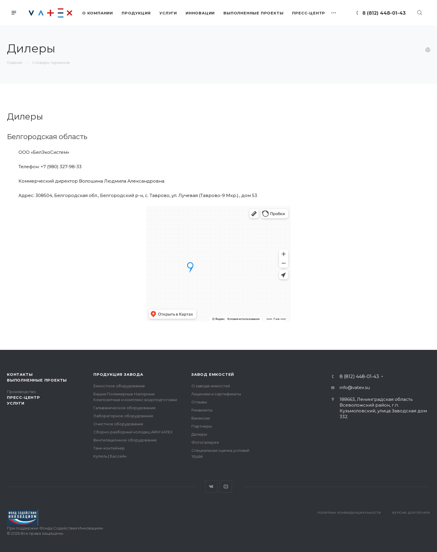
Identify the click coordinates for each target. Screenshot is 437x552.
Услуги (16, 403)
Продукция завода (118, 374)
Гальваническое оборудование (124, 407)
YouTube (226, 486)
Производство (21, 391)
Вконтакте (211, 486)
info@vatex (352, 387)
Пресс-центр (23, 397)
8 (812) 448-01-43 (384, 13)
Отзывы (199, 402)
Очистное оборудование (118, 424)
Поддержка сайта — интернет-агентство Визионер (115, 533)
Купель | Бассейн (110, 456)
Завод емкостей (212, 374)
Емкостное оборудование (119, 386)
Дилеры (199, 434)
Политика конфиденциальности (349, 513)
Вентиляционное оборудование (125, 440)
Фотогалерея (205, 442)
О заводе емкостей (210, 386)
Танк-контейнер (109, 448)
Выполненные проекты (37, 380)
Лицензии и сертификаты (216, 394)
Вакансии (200, 418)
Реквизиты (201, 410)
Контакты (20, 374)
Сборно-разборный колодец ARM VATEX (133, 432)
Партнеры (201, 426)
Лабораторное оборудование (123, 415)
